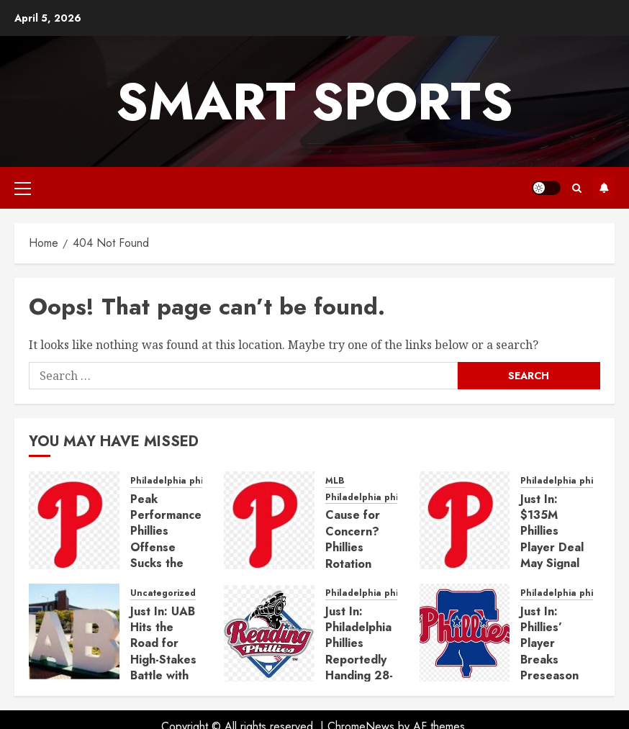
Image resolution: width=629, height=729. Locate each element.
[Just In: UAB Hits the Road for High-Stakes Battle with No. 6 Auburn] (74, 633)
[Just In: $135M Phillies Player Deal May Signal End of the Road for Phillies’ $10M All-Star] (465, 520)
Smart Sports (314, 101)
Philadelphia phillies (175, 481)
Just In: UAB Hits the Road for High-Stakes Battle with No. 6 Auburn (163, 659)
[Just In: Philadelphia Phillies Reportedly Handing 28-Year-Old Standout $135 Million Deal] (269, 633)
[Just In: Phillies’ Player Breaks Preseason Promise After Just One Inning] (465, 633)
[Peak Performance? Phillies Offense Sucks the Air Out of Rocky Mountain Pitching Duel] (74, 520)
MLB (335, 481)
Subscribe (604, 188)
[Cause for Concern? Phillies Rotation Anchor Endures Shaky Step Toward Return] (269, 520)
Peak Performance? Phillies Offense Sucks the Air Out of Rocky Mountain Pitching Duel (169, 563)
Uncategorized (163, 593)
